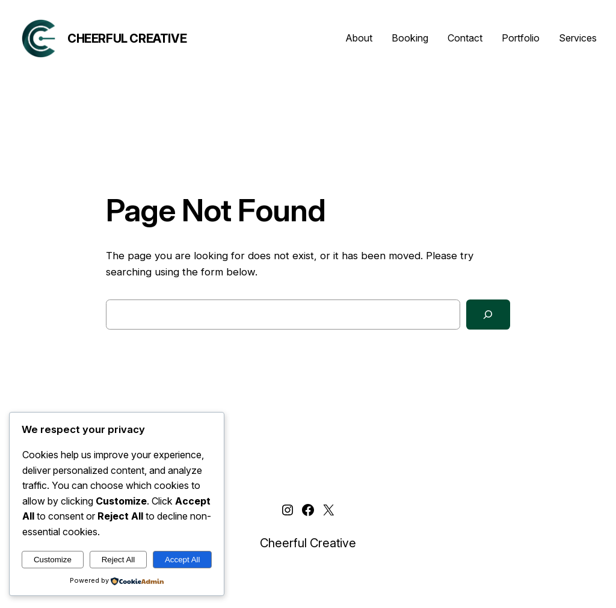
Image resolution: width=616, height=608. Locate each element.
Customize (53, 559)
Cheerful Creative (126, 38)
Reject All (118, 559)
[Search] (488, 314)
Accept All (182, 559)
